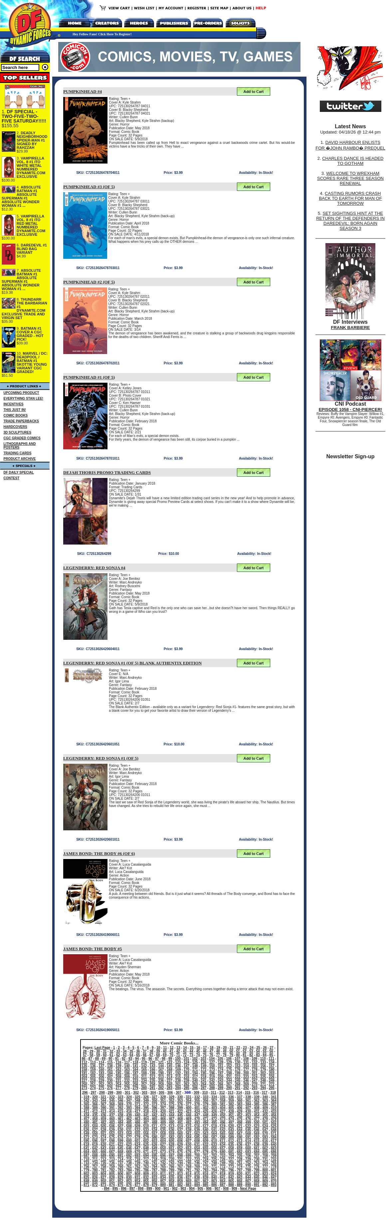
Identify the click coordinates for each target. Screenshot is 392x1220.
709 (274, 1155)
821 (248, 1174)
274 (93, 1088)
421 (171, 1111)
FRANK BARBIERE (350, 327)
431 (257, 1111)
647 (137, 1148)
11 (165, 1047)
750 (231, 1163)
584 (188, 1137)
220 (220, 1077)
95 (143, 1058)
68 (158, 1055)
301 (127, 1092)
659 (240, 1148)
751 (240, 1163)
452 (240, 1115)
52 (245, 1051)
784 (129, 1170)
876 (129, 1185)
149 (203, 1066)
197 (220, 1073)
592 (257, 1137)
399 (180, 1108)
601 (137, 1141)
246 (246, 1080)
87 (90, 1058)
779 (86, 1170)
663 (274, 1148)
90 (110, 1058)
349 (146, 1100)
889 (240, 1185)
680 (223, 1152)
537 (180, 1130)
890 (248, 1185)
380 (214, 1104)
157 (272, 1066)
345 (112, 1100)
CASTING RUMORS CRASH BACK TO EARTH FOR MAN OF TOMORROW (350, 198)
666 (103, 1152)
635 (231, 1144)
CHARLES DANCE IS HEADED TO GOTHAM (352, 161)
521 (240, 1126)
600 (129, 1141)
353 (180, 1100)
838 (197, 1177)
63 (124, 1055)
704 (231, 1155)
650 (163, 1148)
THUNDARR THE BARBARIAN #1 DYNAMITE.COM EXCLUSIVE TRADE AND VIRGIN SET (24, 308)
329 (171, 1097)
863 (214, 1181)
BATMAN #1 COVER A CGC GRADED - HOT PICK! (30, 333)
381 (223, 1104)
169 (178, 1069)
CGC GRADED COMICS (22, 438)
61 (111, 1055)
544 (240, 1130)
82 (251, 1055)
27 (271, 1047)
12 (171, 1047)
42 (178, 1051)
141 (135, 1066)
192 (178, 1073)
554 (129, 1133)
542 (223, 1130)
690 (112, 1155)
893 (274, 1185)
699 (188, 1155)
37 (144, 1051)
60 (104, 1055)
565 (223, 1133)
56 (271, 1051)
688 (95, 1155)
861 (197, 1181)
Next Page (248, 1188)
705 (240, 1155)
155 (255, 1066)
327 (154, 1097)
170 (186, 1069)
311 (213, 1092)
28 (85, 1051)
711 (95, 1159)
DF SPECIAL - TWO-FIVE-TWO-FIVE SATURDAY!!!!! (24, 116)
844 (248, 1177)
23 (245, 1047)
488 (154, 1122)
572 (86, 1137)
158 (84, 1069)
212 (152, 1077)
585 (197, 1137)
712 (103, 1159)
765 (163, 1166)
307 (178, 1092)
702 (214, 1155)
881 (171, 1185)
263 (195, 1084)
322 (112, 1097)
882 (180, 1185)
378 (197, 1104)
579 (146, 1137)
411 (86, 1111)
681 (231, 1152)
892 (265, 1185)
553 (120, 1133)
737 (120, 1163)
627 (163, 1144)
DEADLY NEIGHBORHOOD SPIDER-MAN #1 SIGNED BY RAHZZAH (32, 140)
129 (229, 1062)
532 (137, 1130)
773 (231, 1166)
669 (129, 1152)
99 (170, 1058)
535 (163, 1130)
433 (274, 1111)
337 (240, 1097)
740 (146, 1163)
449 (214, 1115)
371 (137, 1104)
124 (186, 1062)
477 (257, 1119)
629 (180, 1144)
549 (86, 1133)
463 (137, 1119)
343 (95, 1100)
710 (86, 1159)
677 (197, 1152)
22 (238, 1047)
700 (197, 1155)
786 (146, 1170)
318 (273, 1092)
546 (257, 1130)
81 (245, 1055)
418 (146, 1111)
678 (205, 1152)
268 (238, 1084)
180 (272, 1069)
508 (129, 1126)
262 (186, 1084)
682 (240, 1152)
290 (229, 1088)
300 (119, 1092)
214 (169, 1077)
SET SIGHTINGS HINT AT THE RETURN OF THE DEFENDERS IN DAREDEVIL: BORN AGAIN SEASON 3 (350, 221)
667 (112, 1152)
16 (198, 1047)
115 (110, 1062)
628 (171, 1144)
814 (188, 1174)
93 (130, 1058)
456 (274, 1115)
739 (137, 1163)
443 (163, 1115)
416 (129, 1111)
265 (212, 1084)
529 (112, 1130)
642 (95, 1148)
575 (112, 1137)
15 (191, 1047)
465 (154, 1119)
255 (127, 1084)
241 (203, 1080)
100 (178, 1058)
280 (144, 1088)
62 (118, 1055)
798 (248, 1170)
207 (110, 1077)
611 (223, 1141)
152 (229, 1066)
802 (86, 1174)
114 (101, 1062)
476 (248, 1119)
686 (274, 1152)
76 (211, 1055)
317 (265, 1092)
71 (178, 1055)
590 (240, 1137)
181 (84, 1073)
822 (257, 1174)
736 (112, 1163)
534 (154, 1130)
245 (238, 1080)
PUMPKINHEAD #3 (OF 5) (89, 186)
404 (223, 1108)
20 (225, 1047)
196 (212, 1073)
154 (246, 1066)
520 (231, 1126)
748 (214, 1163)
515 (188, 1126)
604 (163, 1141)
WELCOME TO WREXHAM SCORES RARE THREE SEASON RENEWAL (350, 178)
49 (224, 1051)
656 (214, 1148)
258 (152, 1084)
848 (86, 1181)
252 (101, 1084)
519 (223, 1126)
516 (197, 1126)
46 (204, 1051)
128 (220, 1062)
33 (118, 1051)
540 (205, 1130)
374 (163, 1104)
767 (180, 1166)
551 (103, 1133)
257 (144, 1084)
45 (198, 1051)
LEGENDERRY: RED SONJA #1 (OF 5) (100, 758)
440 (137, 1115)
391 (112, 1108)
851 (112, 1181)
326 (146, 1097)
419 (154, 1111)
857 (163, 1181)
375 (171, 1104)
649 (154, 1148)
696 (163, 1155)
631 (197, 1144)
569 (257, 1133)
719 (163, 1159)
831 (137, 1177)
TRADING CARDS (18, 453)
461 (120, 1119)
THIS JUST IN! (15, 410)
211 (144, 1077)
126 (203, 1062)
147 (186, 1066)
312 (222, 1092)
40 (164, 1051)
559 (171, 1133)
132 (255, 1062)
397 (163, 1108)
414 (112, 1111)
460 (112, 1119)
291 (238, 1088)
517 (205, 1126)
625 (146, 1144)
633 (214, 1144)
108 (246, 1058)
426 (214, 1111)
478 (265, 1119)
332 (197, 1097)
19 (218, 1047)
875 (120, 1185)
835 (171, 1177)
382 (231, 1104)
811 (163, 1174)
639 (265, 1144)
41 (171, 1051)
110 (263, 1058)
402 (205, 1108)
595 (86, 1141)
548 (274, 1130)
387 (274, 1104)
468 (180, 1119)
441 (146, 1115)
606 (180, 1141)
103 (203, 1058)
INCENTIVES (14, 404)
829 (120, 1177)
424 (197, 1111)
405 (231, 1108)
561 (188, 1133)
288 (212, 1088)
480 (86, 1122)
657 (223, 1148)
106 (229, 1058)
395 (146, 1108)
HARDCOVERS (15, 427)
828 (112, 1177)
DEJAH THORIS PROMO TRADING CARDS (107, 472)
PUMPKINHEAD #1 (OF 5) (89, 377)
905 (200, 1188)
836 (180, 1177)
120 (152, 1062)
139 (118, 1066)
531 (129, 1130)
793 (205, 1170)
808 (137, 1174)
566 (231, 1133)
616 (265, 1141)
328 (163, 1097)
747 (205, 1163)
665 (95, 1152)
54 (258, 1051)
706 (248, 1155)
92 (123, 1058)
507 (120, 1126)
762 (137, 1166)
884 (197, 1185)
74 (198, 1055)
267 (229, 1084)
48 (218, 1051)
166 (152, 1069)
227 (84, 1080)
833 (154, 1177)
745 (188, 1163)
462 (129, 1119)
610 (214, 1141)
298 (102, 1092)
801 (274, 1170)
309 (196, 1092)
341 (274, 1097)
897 (132, 1188)
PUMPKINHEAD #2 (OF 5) (89, 281)
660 (248, 1148)
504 (95, 1126)
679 (214, 1152)
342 (86, 1100)
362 (257, 1100)
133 (263, 1062)
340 (265, 1097)
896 (123, 1188)
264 (203, 1084)
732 (274, 1159)
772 (223, 1166)
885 (205, 1185)
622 (120, 1144)
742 (163, 1163)
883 (188, 1185)
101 (186, 1058)
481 (95, 1122)
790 (180, 1170)
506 (112, 1126)
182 (93, 1073)
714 (120, 1159)
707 (257, 1155)
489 (163, 1122)
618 (86, 1144)
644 (112, 1148)
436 (103, 1115)
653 (188, 1148)
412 (95, 1111)
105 (220, 1058)
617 (274, 1141)
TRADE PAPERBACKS (21, 421)
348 (137, 1100)
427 (223, 1111)
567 (240, 1133)
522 (248, 1126)
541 (214, 1130)
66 (144, 1055)
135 (84, 1066)
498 (240, 1122)
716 (137, 1159)
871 (86, 1185)
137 (101, 1066)
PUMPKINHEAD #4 (82, 91)
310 (205, 1092)
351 (163, 1100)
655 (205, 1148)
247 (255, 1080)
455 (265, 1115)
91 (117, 1058)
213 (161, 1077)
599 (120, 1141)
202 (263, 1073)
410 (274, 1108)
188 (144, 1073)
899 (149, 1188)
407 (248, 1108)
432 (265, 1111)
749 (223, 1163)
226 (272, 1077)
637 (248, 1144)
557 (154, 1133)
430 (248, 1111)
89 (103, 1058)
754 (265, 1163)
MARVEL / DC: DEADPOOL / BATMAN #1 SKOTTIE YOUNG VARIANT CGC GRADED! (32, 362)
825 (86, 1177)
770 (205, 1166)
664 (86, 1152)
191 (169, 1073)
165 (144, 1069)
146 (178, 1066)
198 (229, 1073)
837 (188, 1177)
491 (180, 1122)
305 (161, 1092)
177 (246, 1069)
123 (178, 1062)
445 (180, 1115)
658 (231, 1148)
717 (146, 1159)
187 (135, 1073)
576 (120, 1137)
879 (154, 1185)
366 (95, 1104)
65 (138, 1055)
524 (265, 1126)
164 (135, 1069)
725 (214, 1159)
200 (246, 1073)
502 (274, 1122)
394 (137, 1108)
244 (229, 1080)
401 (197, 1108)
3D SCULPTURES (17, 432)
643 (103, 1148)
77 (218, 1055)
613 (240, 1141)
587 (214, 1137)
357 (214, 1100)
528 (103, 1130)
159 (93, 1069)
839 (205, 1177)
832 (146, 1177)
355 (197, 1100)
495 (214, 1122)
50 (231, 1051)
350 (154, 1100)
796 (231, 1170)
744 (180, 1163)
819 (231, 1174)
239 (186, 1080)
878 (146, 1185)
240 (195, 1080)
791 (188, 1170)
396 (154, 1108)
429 (240, 1111)
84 (265, 1055)
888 (231, 1185)
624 (137, 1144)
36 (138, 1051)
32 (111, 1051)
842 (231, 1177)
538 (188, 1130)
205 (93, 1077)
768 (188, 1166)
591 (248, 1137)
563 (205, 1133)
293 (255, 1088)
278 (127, 1088)
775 (248, 1166)
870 (274, 1181)
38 (151, 1051)
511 (154, 1126)
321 (103, 1097)
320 (95, 1097)
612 (231, 1141)
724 (205, 1159)
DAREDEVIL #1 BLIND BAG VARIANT (32, 248)
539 (197, 1130)
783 (120, 1170)
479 (274, 1119)
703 (223, 1155)
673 (163, 1152)
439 (129, 1115)
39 (158, 1051)
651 (171, 1148)
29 (91, 1051)
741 (154, 1163)
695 (154, 1155)
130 (238, 1062)
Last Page (102, 1047)
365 (86, 1104)
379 (205, 1104)
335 (223, 1097)
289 (220, 1088)
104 (212, 1058)
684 (257, 1152)
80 (238, 1055)
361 (248, 1100)
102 (195, 1058)
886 (214, 1185)
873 (103, 1185)
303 (144, 1092)
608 (197, 1141)
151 (220, 1066)
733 (86, 1163)
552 (112, 1133)
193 (186, 1073)
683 (248, 1152)
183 (101, 1073)
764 (154, 1166)
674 (171, 1152)
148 (195, 1066)
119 (144, 1062)
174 (220, 1069)
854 (137, 1181)
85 (271, 1055)
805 (112, 1174)
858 (171, 1181)
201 (255, 1073)
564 (214, 1133)
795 (223, 1170)
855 (146, 1181)
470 (197, 1119)
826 (95, 1177)
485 (129, 1122)
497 (231, 1122)
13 (178, 1047)
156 (263, 1066)
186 (127, 1073)
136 (93, 1066)
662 (265, 1148)
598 (112, 1141)
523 (257, 1126)
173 (212, 1069)
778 (274, 1166)
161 (110, 1069)
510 (146, 1126)
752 (248, 1163)
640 (274, 1144)
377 (188, 1104)
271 (263, 1084)
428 (231, 1111)
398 (171, 1108)
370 (129, 1104)
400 (188, 1108)
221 (229, 1077)
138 (110, 1066)
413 (103, 1111)
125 (195, 1062)
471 (205, 1119)
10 (158, 1047)
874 (112, 1185)
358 (223, 1100)
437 (112, 1115)
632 (205, 1144)
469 (188, 1119)
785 (137, 1170)
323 (120, 1097)
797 (240, 1170)
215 (178, 1077)
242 (212, 1080)
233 (135, 1080)
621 (112, 1144)
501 (265, 1122)
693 (137, 1155)
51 (238, 1051)
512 (163, 1126)
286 (195, 1088)
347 (129, 1100)
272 (272, 1084)
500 (257, 1122)
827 (103, 1177)
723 (197, 1159)
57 (85, 1055)
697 (171, 1155)
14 (185, 1047)
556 (146, 1133)
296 (85, 1092)
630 (188, 1144)
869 (265, 1181)
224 (255, 1077)
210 (135, 1077)
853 (129, 1181)
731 (265, 1159)
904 (192, 1188)
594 (274, 1137)
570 (265, 1133)
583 (180, 1137)
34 (124, 1051)
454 (257, 1115)
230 (110, 1080)
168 (169, 1069)
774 (240, 1166)
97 (157, 1058)
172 (203, 1069)
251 (93, 1084)
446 (188, 1115)
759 (112, 1166)
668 (120, 1152)
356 (205, 1100)
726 (223, 1159)
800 (265, 1170)
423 (188, 1111)
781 (103, 1170)
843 (240, 1177)
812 (171, 1174)
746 (197, 1163)
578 (137, 1137)
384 (248, 1104)
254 (118, 1084)
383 (240, 1104)
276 (110, 1088)
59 (98, 1055)
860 (188, 1181)
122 (169, 1062)
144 (161, 1066)
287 (203, 1088)
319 (86, 1097)
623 (129, 1144)
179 (263, 1069)
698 (180, 1155)
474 (231, 1119)
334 (214, 1097)
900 (158, 1188)
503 (86, 1126)
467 (171, 1119)
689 (103, 1155)
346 (120, 1100)
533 (146, 1130)
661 (257, 1148)
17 (205, 1047)
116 (118, 1062)
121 (161, 1062)
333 (205, 1097)
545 (248, 1130)
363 (265, 1100)
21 (231, 1047)
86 (84, 1058)
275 (101, 1088)
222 (238, 1077)
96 (150, 1058)
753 (257, 1163)
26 (265, 1047)
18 (211, 1047)
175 (229, 1069)
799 (257, 1170)
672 (154, 1152)
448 (205, 1115)
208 (118, 1077)
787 (154, 1170)
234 (144, 1080)
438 (120, 1115)
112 (84, 1062)
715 (129, 1159)
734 (95, 1163)
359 (231, 1100)
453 (248, 1115)
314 (239, 1092)
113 (93, 1062)
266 (220, 1084)
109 (254, 1058)
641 (86, 1148)
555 (137, 1133)
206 (101, 1077)
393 (129, 1108)
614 (248, 1141)
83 (258, 1055)
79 (231, 1055)
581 (163, 1137)
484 (120, 1122)
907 (217, 1188)
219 (212, 1077)
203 (272, 1073)
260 (169, 1084)
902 (175, 1188)
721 (180, 1159)
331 (188, 1097)
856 (154, 1181)
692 (129, 1155)
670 (137, 1152)
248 (263, 1080)
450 (223, 1115)
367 (103, 1104)
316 (256, 1092)
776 (257, 1166)
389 (95, 1108)
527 (95, 1130)
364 (274, 1100)
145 (169, 1066)
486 (137, 1122)
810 (154, 1174)
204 (84, 1077)
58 (91, 1055)
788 (163, 1170)
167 (161, 1069)
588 (223, 1137)
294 (263, 1088)
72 (184, 1055)
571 (274, 1133)
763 (146, 1166)
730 (257, 1159)
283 (169, 1088)
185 (118, 1073)
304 (153, 1092)
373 (154, 1104)
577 (129, 1137)
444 (171, 1115)
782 (112, 1170)
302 (136, 1092)
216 (186, 1077)
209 (127, 1077)
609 (205, 1141)
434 (86, 1115)
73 (191, 1055)
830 (129, 1177)
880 (163, 1185)
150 (212, 1066)
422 (180, 1111)
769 (197, 1166)
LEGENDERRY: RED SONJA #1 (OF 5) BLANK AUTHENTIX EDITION (132, 662)
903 (183, 1188)
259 (161, 1084)
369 (120, 1104)
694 (146, 1155)
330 (180, 1097)
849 (95, 1181)
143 (152, 1066)
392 (120, 1108)
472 (214, 1119)
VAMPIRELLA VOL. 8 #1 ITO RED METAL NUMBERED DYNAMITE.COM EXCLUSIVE (31, 225)
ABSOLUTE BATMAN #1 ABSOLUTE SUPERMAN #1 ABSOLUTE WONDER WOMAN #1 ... (21, 196)
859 (180, 1181)
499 (248, 1122)
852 (120, 1181)
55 (265, 1051)
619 (95, 1144)
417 (137, 1111)
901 (166, 1188)
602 (146, 1141)
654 (197, 1148)
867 (248, 1181)
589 (231, 1137)
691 (120, 1155)
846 (265, 1177)
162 (118, 1069)
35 (131, 1051)
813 (180, 1174)
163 (127, 1069)
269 (246, 1084)
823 (265, 1174)
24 (251, 1047)
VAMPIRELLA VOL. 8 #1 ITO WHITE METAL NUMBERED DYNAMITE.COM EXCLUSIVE (31, 167)
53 (251, 1051)
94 (137, 1058)
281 (152, 1088)
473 (223, 1119)
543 (231, 1130)
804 (103, 1174)
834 (163, 1177)
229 (101, 1080)
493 (197, 1122)
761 (129, 1166)
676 (188, 1152)
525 (274, 1126)
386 (265, 1104)
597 (103, 1141)
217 (195, 1077)
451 (231, 1115)
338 (248, 1097)
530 (120, 1130)
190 (161, 1073)
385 (257, 1104)
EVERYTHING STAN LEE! (23, 398)
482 (103, 1122)
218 (203, 1077)
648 (146, 1148)
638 (257, 1144)
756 (86, 1166)
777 (265, 1166)
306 (170, 1092)
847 (274, 1177)
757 (95, 1166)
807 (129, 1174)
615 (257, 1141)
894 (106, 1188)
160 (101, 1069)
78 (224, 1055)
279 (135, 1088)
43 (184, 1051)
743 (171, 1163)
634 (223, 1144)
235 (152, 1080)
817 (214, 1174)
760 (120, 1166)
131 (246, 1062)
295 (272, 1088)
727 (231, 1159)
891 (257, 1185)
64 (131, 1055)
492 (188, 1122)
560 (180, 1133)
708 (265, 1155)
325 (137, 1097)
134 (272, 1062)
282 (161, 1088)
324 (129, 1097)
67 (151, 1055)
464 (146, 1119)
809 (146, 1174)
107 (237, 1058)
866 (240, 1181)
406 (240, 1108)
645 (120, 1148)
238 (178, 1080)
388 (86, 1108)
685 (265, 1152)
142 (144, 1066)
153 (238, 1066)
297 (93, 1092)
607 (188, 1141)
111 (271, 1058)
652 (180, 1148)
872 (95, 1185)
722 (188, 1159)
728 (240, 1159)
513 (171, 1126)
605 (171, 1141)
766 (171, 1166)
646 (129, 1148)
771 (214, 1166)
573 (95, 1137)
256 (135, 1084)
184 (110, 1073)
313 (231, 1092)
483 (112, 1122)
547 (265, 1130)
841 (223, 1177)
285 (186, 1088)
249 (272, 1080)
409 (265, 1108)
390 (103, 1108)
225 (263, 1077)
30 (98, 1051)
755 (274, 1163)
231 (118, 1080)
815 (197, 1174)
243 (220, 1080)
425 (205, 1111)
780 (95, 1170)
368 (112, 1104)
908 (226, 1188)
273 (84, 1088)
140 (127, 1066)
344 (103, 1100)
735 (103, 1163)
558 (163, 1133)
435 (95, 1115)
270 (255, 1084)
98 (163, 1058)
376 (180, 1104)
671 (146, 1152)
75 (204, 1055)
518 (214, 1126)
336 (231, 1097)
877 (137, 1185)
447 (197, 1115)
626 (154, 1144)
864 (223, 1181)
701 (205, 1155)
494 (205, 1122)
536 (171, 1130)
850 (103, 1181)
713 (112, 1159)
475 (240, 1119)
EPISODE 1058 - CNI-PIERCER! (350, 409)
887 (223, 1185)
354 (188, 1100)
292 (246, 1088)
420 (163, 1111)
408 (257, 1108)
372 (146, 1104)
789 (171, 1170)
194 (195, 1073)
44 (191, 1051)
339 (257, 1097)
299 (110, 1092)
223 (246, 1077)
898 (141, 1188)
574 (103, 1137)
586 (205, 1137)
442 (154, 1115)
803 (95, 1174)
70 (171, 1055)
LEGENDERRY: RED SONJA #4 (94, 567)
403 (214, 1108)
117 (127, 1062)
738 (129, 1163)
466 (163, 1119)
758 (103, 1166)
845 (257, 1177)
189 (152, 1073)
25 (258, 1047)
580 (154, 1137)
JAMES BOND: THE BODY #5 (92, 948)
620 (103, 1144)
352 (171, 1100)
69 (164, 1055)
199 (238, 1073)
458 (95, 1119)
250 (84, 1084)
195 (203, 1073)
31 (104, 1051)
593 (265, 1137)
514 (180, 1126)
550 (95, 1133)
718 (154, 1159)
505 (103, 1126)
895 (115, 1188)
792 (197, 1170)
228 (93, 1080)
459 (103, 1119)
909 (234, 1188)
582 (171, 1137)
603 (154, 1141)
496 (223, 1122)
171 (195, 1069)
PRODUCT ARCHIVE (20, 459)
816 (205, 1174)
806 (120, 1174)
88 (97, 1058)
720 (171, 1159)
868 (257, 1181)
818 (223, 1174)
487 (146, 1122)
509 (137, 1126)
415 (120, 1111)
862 (205, 1181)
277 (118, 1088)
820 (240, 1174)
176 (238, 1069)
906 (209, 1188)
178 (255, 1069)
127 (212, 1062)
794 (214, 1170)
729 (248, 1159)
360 (240, 1100)
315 (248, 1092)
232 (127, 1080)
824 (274, 1174)
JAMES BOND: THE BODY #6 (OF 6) (99, 853)
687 (86, 1155)
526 (86, 1130)
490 (171, 1122)
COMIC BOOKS (16, 415)
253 (110, 1084)
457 (86, 1119)
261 (178, 1084)
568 (248, 1133)
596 (95, 1141)
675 (180, 1152)
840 (214, 1177)
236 (161, 1080)
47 (211, 1051)
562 (197, 1133)
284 (178, 1088)
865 (231, 1181)
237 (169, 1080)
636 (240, 1144)
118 (135, 1062)
